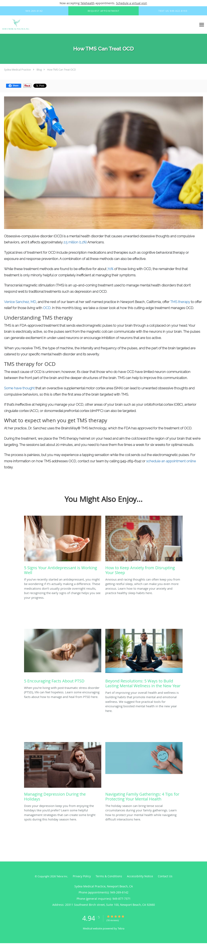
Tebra (121, 928)
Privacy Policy (82, 876)
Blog (39, 69)
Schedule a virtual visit (131, 3)
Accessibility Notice (140, 876)
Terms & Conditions (109, 876)
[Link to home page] (15, 25)
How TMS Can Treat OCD (61, 69)
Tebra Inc (61, 876)
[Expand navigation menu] (201, 25)
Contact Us (165, 876)
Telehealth (87, 3)
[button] (103, 11)
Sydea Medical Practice (17, 69)
